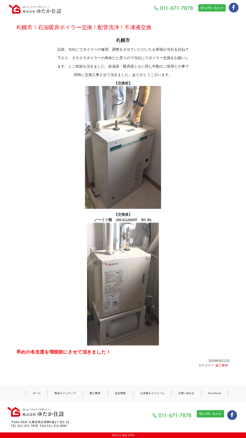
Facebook (214, 393)
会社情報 (120, 393)
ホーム (37, 393)
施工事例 (221, 365)
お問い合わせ (212, 7)
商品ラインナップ (65, 393)
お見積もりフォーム (152, 393)
